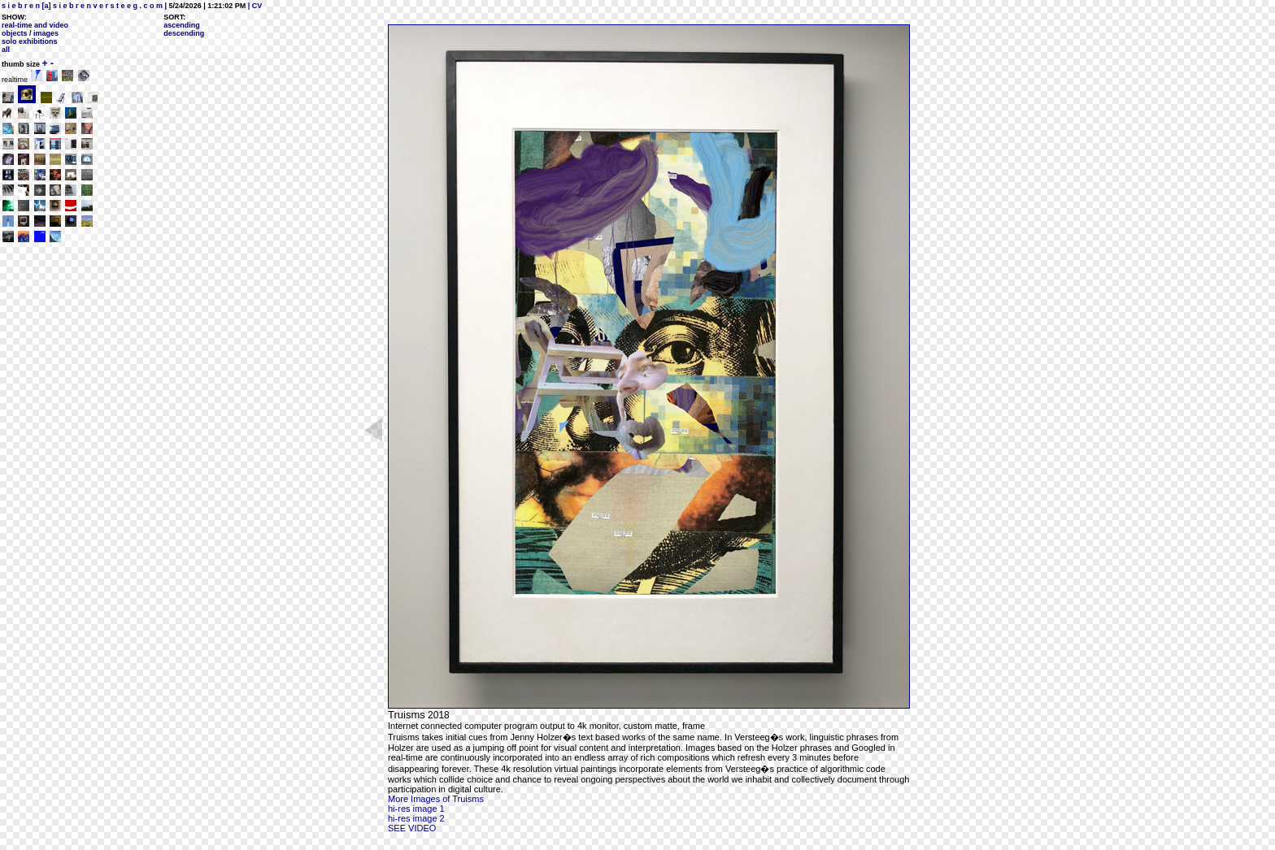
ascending (181, 25)
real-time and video (35, 25)
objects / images (30, 33)
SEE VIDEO (412, 828)
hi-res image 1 (416, 808)
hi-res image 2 (416, 818)
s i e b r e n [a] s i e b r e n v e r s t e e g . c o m (82, 6)
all (6, 50)
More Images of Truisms (436, 799)
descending (183, 33)
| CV (254, 6)
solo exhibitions (30, 41)
